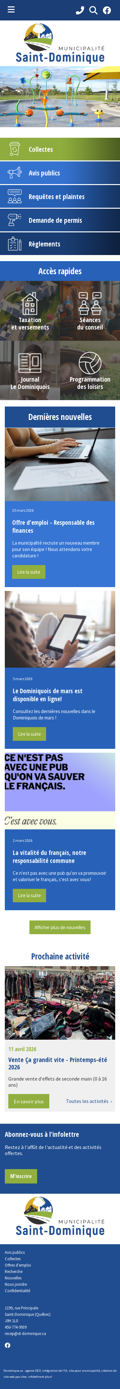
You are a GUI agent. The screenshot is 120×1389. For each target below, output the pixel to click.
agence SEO (33, 1371)
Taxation (30, 319)
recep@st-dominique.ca (25, 1333)
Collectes (12, 1258)
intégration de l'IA (54, 1371)
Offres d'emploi (18, 1265)
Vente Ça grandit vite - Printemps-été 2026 (57, 1063)
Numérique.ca (13, 1371)
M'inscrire (21, 1176)
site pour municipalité (84, 1371)
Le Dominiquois (30, 386)
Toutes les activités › (89, 1101)
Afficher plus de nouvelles (60, 927)
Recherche (13, 1271)
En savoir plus (29, 1101)
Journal (30, 379)
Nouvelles (13, 1277)
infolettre (34, 1377)
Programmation (90, 379)
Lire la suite (28, 572)
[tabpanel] (60, 96)
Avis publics (15, 1252)
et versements (30, 327)
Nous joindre (16, 1284)
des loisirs (90, 386)
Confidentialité (17, 1290)
